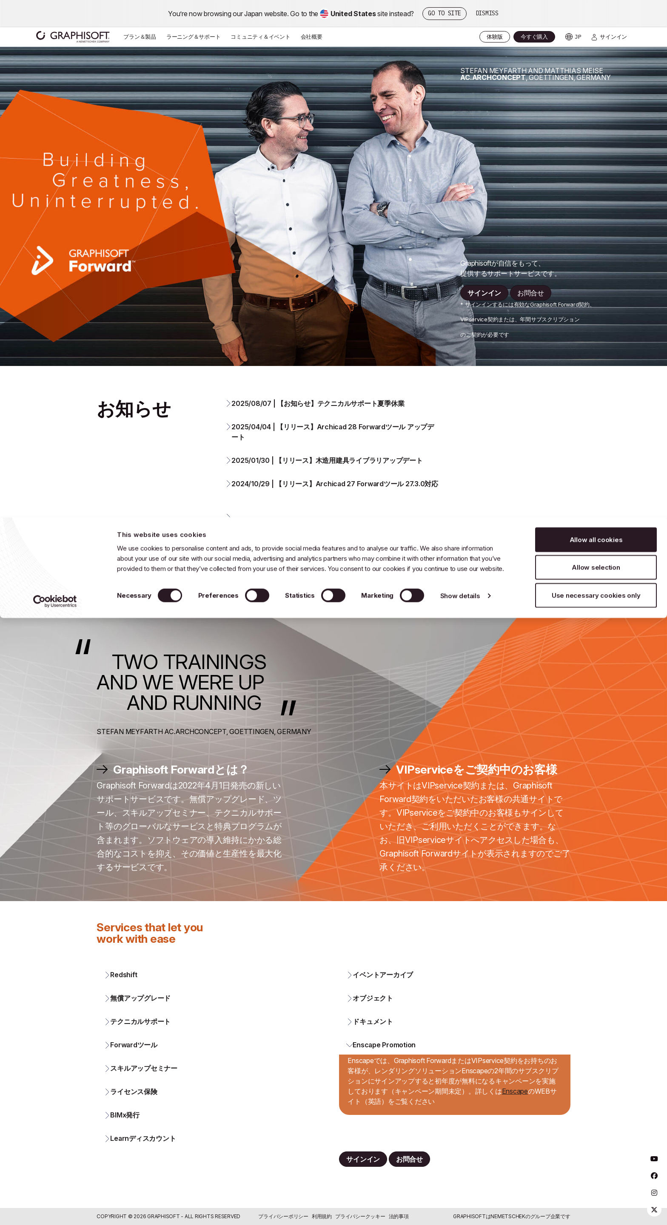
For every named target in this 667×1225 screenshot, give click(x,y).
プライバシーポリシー (283, 1216)
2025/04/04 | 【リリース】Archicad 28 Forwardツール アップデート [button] (332, 447)
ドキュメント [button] (373, 1037)
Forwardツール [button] (133, 1060)
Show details (460, 79)
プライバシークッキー (360, 1216)
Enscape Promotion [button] (384, 1060)
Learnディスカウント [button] (143, 1154)
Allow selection (596, 50)
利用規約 (322, 1216)
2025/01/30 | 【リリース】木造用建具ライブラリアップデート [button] (326, 475)
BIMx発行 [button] (125, 1130)
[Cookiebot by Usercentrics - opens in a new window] (55, 84)
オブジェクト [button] (373, 1013)
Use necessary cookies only (596, 78)
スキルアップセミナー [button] (143, 1084)
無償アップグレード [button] (140, 1013)
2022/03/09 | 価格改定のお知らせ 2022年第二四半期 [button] (316, 566)
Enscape (515, 1106)
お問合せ (530, 308)
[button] (332, 537)
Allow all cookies (596, 22)
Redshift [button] (123, 990)
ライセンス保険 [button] (133, 1107)
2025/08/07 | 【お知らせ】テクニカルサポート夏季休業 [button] (317, 418)
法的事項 (399, 1216)
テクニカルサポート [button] (140, 1037)
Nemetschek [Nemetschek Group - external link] (507, 1216)
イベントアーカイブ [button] (383, 990)
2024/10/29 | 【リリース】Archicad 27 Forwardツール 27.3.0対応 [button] (334, 499)
